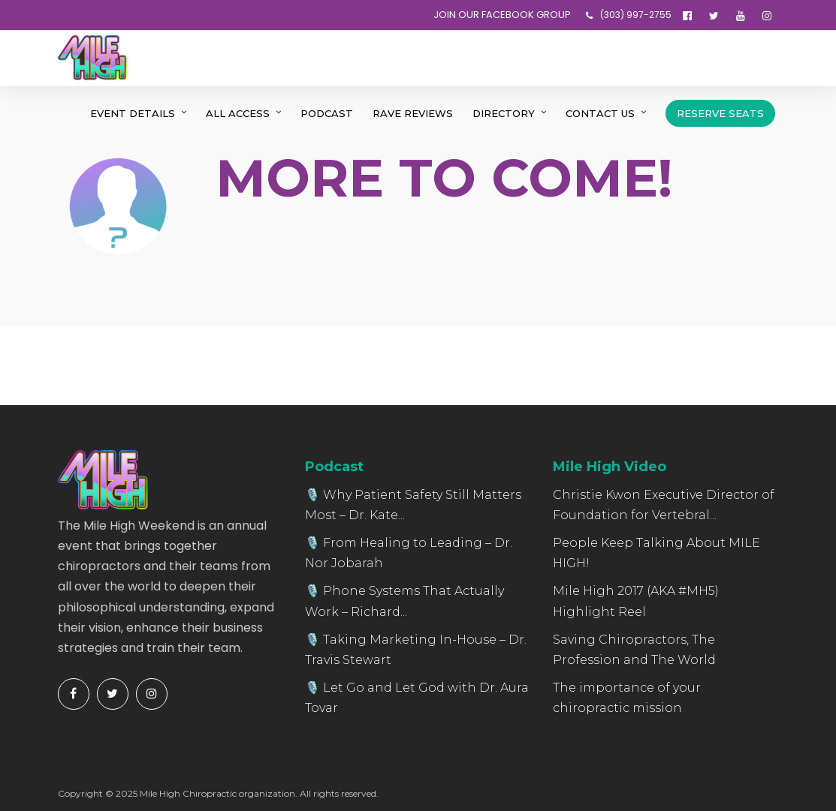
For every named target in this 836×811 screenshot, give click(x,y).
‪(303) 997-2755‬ (629, 14)
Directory (503, 113)
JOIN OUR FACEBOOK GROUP (502, 15)
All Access (238, 113)
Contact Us (600, 113)
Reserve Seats (720, 113)
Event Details (132, 113)
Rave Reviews (413, 113)
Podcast (326, 113)
